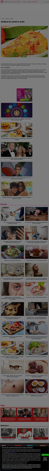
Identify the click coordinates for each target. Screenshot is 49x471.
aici (9, 458)
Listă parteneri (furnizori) (6, 469)
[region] (24, 458)
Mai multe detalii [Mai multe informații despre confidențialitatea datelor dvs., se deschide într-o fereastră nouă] (12, 452)
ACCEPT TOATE (45, 454)
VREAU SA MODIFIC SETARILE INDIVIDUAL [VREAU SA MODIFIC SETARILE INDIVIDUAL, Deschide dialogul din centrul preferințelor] (45, 459)
